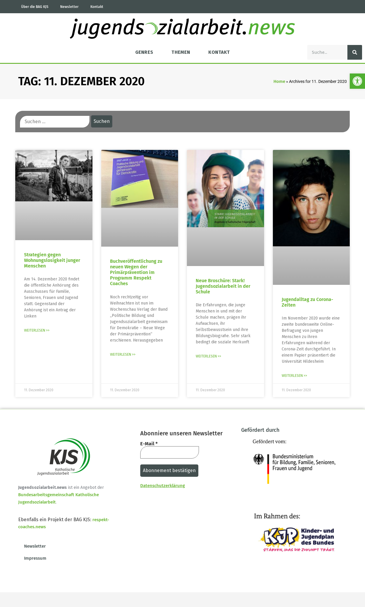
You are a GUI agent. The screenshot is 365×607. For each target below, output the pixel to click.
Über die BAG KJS (34, 7)
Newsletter (69, 7)
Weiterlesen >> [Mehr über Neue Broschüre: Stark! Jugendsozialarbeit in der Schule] (208, 356)
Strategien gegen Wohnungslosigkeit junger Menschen (52, 260)
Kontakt (96, 7)
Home (279, 81)
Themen (180, 52)
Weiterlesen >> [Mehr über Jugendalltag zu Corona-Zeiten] (294, 375)
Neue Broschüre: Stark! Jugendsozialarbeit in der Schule (223, 286)
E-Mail (149, 444)
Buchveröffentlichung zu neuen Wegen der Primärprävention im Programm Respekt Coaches (136, 272)
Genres (144, 52)
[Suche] (354, 52)
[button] (357, 81)
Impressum (35, 558)
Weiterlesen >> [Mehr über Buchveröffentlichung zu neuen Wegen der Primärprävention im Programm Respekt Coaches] (123, 354)
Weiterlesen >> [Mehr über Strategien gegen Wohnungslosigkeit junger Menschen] (37, 330)
